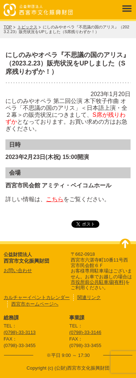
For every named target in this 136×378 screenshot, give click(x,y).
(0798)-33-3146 (85, 332)
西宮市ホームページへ (34, 304)
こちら (54, 199)
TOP (8, 27)
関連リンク (89, 297)
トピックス (27, 27)
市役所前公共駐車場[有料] (98, 282)
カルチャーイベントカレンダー (37, 297)
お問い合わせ (18, 270)
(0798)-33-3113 (20, 332)
